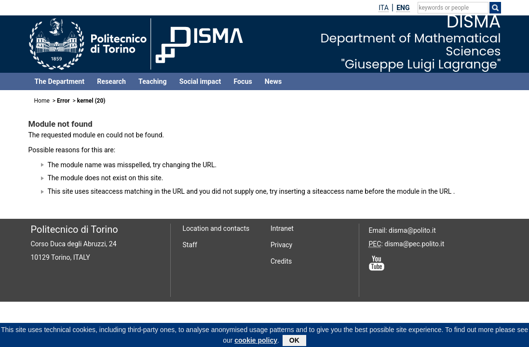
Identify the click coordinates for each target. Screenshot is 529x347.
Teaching (152, 81)
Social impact (200, 81)
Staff (190, 245)
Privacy (281, 245)
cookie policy (255, 342)
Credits (281, 261)
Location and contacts (216, 228)
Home (42, 100)
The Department (60, 81)
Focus (242, 81)
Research (111, 81)
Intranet (282, 228)
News (273, 81)
